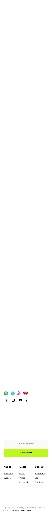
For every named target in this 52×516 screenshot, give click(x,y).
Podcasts (24, 482)
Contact (39, 482)
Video (22, 477)
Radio (22, 473)
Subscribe (25, 452)
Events (7, 477)
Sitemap (7, 510)
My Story (8, 473)
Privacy (40, 507)
